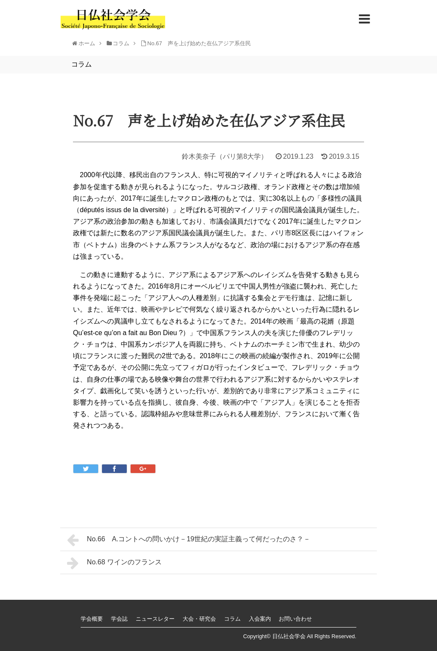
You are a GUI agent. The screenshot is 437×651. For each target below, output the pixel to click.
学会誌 (119, 619)
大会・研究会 (199, 619)
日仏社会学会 (289, 636)
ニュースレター (155, 619)
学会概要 (92, 619)
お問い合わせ (295, 619)
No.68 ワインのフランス (114, 563)
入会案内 (260, 619)
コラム (232, 619)
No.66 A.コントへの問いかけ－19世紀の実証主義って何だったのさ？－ (188, 540)
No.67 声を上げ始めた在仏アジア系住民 (199, 43)
